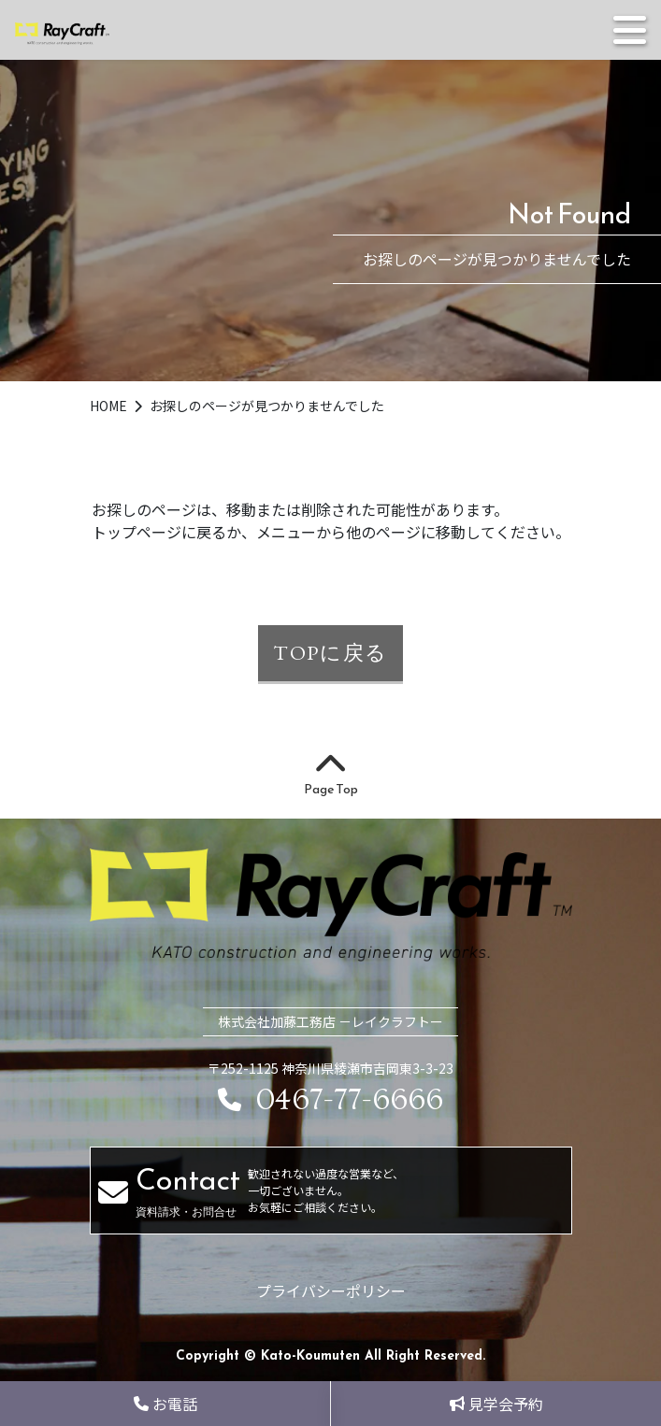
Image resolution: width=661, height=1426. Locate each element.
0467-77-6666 (330, 1101)
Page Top (331, 775)
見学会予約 (496, 1403)
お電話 (165, 1403)
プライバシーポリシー (331, 1290)
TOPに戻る (330, 652)
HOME (110, 405)
